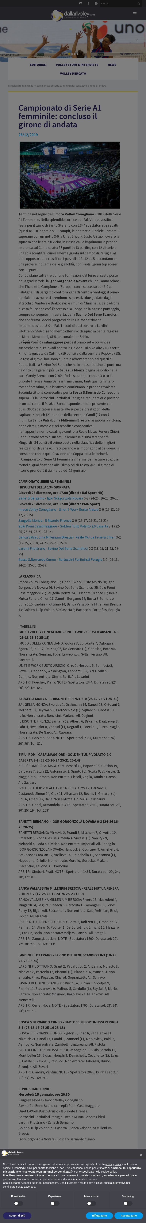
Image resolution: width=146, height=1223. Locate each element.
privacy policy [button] (113, 1164)
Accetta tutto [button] (129, 1215)
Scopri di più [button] (17, 1215)
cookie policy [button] (108, 1171)
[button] (141, 1155)
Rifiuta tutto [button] (99, 1215)
